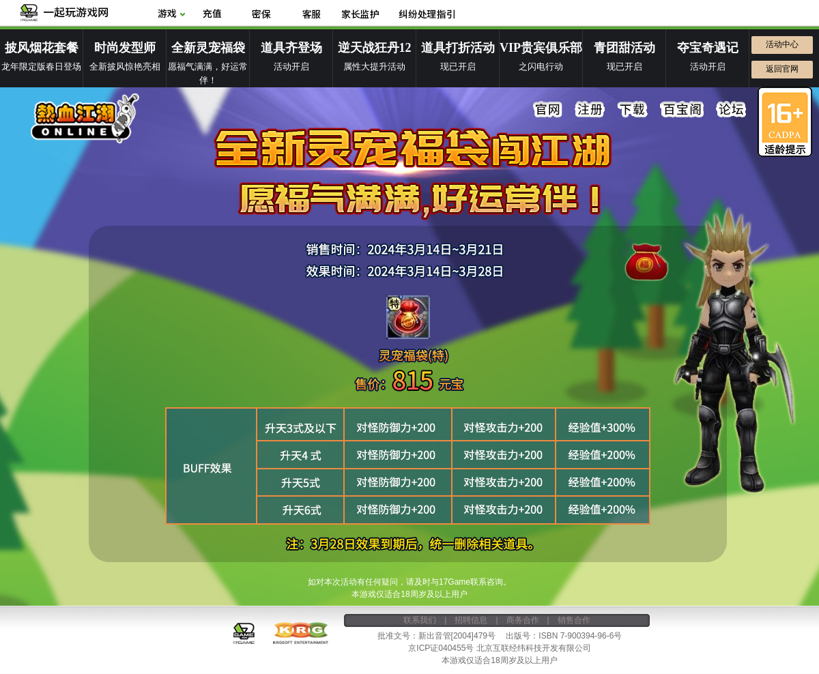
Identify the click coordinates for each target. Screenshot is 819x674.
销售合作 (574, 620)
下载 (632, 110)
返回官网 (782, 69)
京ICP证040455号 (441, 648)
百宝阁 (681, 110)
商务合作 (522, 620)
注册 (590, 110)
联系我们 (419, 620)
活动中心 (782, 44)
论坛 (731, 110)
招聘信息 (471, 620)
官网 (548, 110)
